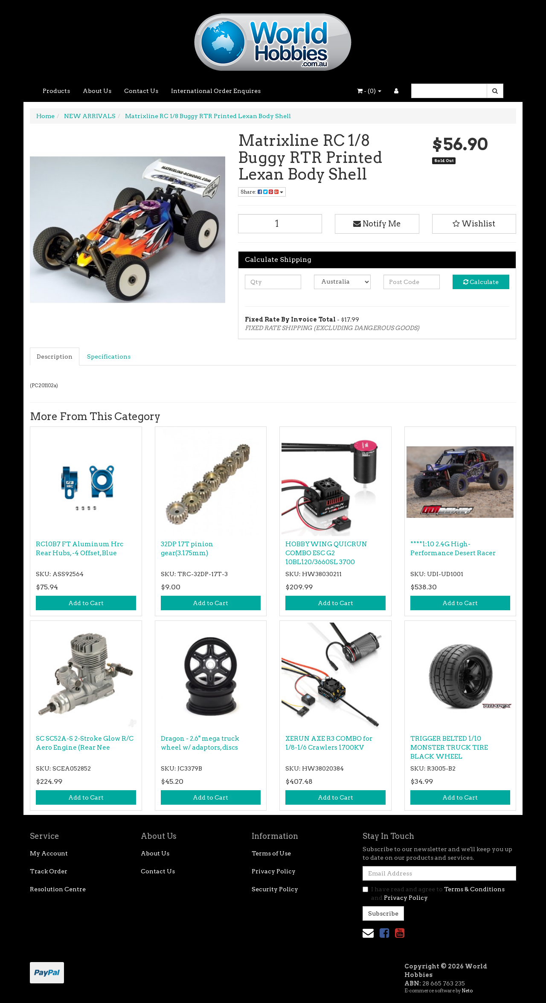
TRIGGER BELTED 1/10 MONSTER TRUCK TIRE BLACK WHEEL (449, 747)
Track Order (48, 871)
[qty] (273, 282)
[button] (474, 224)
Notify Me (377, 223)
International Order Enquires (216, 90)
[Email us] (368, 932)
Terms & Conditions (474, 889)
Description (55, 356)
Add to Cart (86, 603)
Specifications (109, 356)
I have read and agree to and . (434, 893)
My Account (49, 853)
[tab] (55, 356)
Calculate (481, 281)
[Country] (342, 282)
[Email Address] (439, 873)
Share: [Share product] (262, 191)
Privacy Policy (274, 871)
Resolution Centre (58, 889)
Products (56, 90)
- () (369, 90)
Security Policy (275, 889)
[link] (384, 932)
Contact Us (141, 90)
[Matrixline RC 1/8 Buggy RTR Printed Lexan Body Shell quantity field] (280, 223)
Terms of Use (271, 853)
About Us (97, 90)
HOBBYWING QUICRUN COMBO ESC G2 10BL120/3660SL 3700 (326, 553)
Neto (467, 991)
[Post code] (411, 282)
